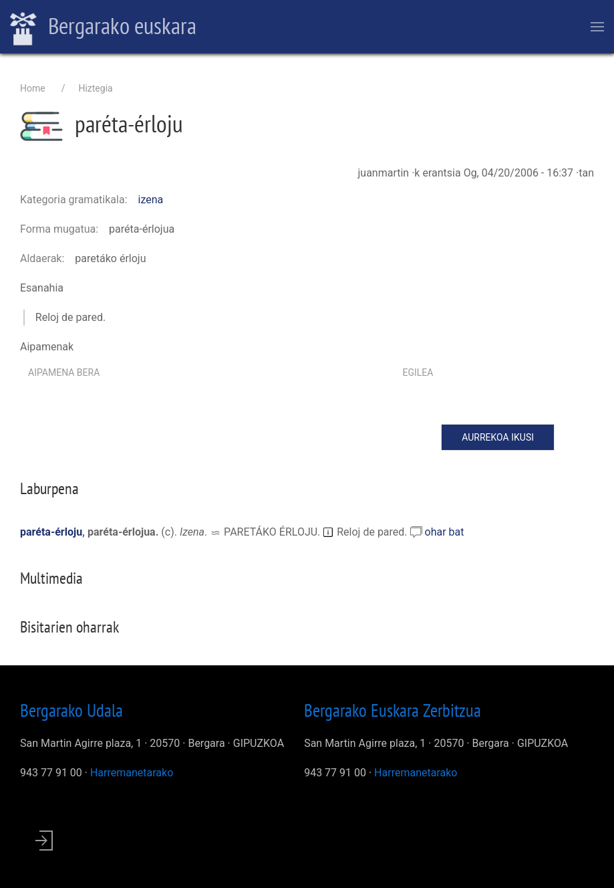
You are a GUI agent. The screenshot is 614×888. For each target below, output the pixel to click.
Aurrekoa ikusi (498, 437)
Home (32, 88)
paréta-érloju (51, 532)
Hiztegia (95, 88)
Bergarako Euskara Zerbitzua (392, 710)
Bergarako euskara (103, 27)
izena (151, 199)
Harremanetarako (131, 772)
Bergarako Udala (71, 710)
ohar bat (444, 532)
